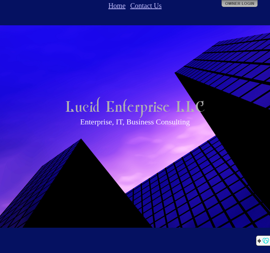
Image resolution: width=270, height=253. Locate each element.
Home (117, 5)
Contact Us (145, 5)
